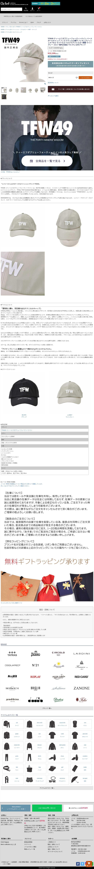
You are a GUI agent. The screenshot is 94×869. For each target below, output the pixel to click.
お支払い (3, 815)
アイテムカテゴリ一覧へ (47, 788)
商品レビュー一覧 (29, 849)
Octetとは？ (5, 862)
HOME (2, 26)
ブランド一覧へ (47, 708)
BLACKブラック (24, 415)
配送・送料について (54, 844)
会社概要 (74, 838)
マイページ (28, 838)
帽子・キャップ (33, 29)
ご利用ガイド (60, 830)
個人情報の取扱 (24, 862)
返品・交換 (51, 815)
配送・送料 (28, 815)
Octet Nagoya (5, 842)
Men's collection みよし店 (8, 844)
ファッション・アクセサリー (19, 29)
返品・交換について (54, 849)
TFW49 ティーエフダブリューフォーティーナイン (29, 26)
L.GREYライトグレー (70, 415)
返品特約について (53, 82)
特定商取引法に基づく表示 (39, 862)
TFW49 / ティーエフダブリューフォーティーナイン (16, 430)
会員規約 (14, 862)
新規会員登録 (28, 842)
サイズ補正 (7, 864)
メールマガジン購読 (30, 847)
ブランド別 (8, 26)
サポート (51, 838)
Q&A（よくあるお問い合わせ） (58, 862)
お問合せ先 (75, 815)
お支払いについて (53, 847)
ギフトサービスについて (55, 851)
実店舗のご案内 (5, 838)
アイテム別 (8, 29)
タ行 (13, 26)
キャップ (19, 32)
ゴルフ (14, 32)
